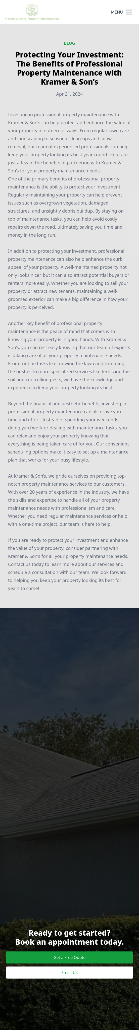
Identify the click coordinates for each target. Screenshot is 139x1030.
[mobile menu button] (129, 12)
